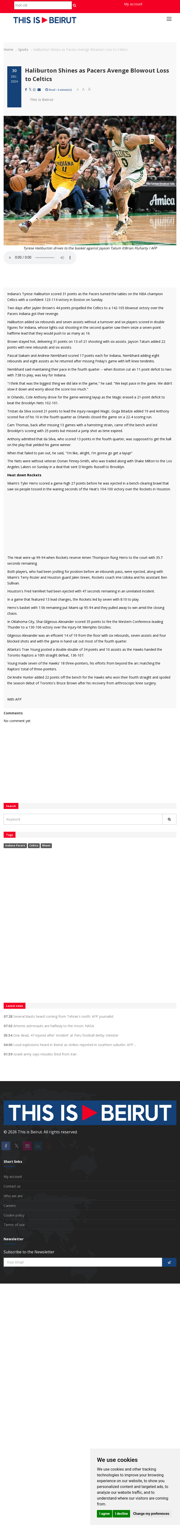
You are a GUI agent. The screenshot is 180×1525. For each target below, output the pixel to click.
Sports (23, 49)
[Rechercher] (169, 819)
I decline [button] (121, 1514)
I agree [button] (104, 1514)
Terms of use (14, 1224)
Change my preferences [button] (151, 1514)
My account (133, 4)
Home (8, 49)
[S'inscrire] (169, 1262)
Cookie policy (14, 1215)
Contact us (12, 1186)
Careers (10, 1205)
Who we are (13, 1196)
